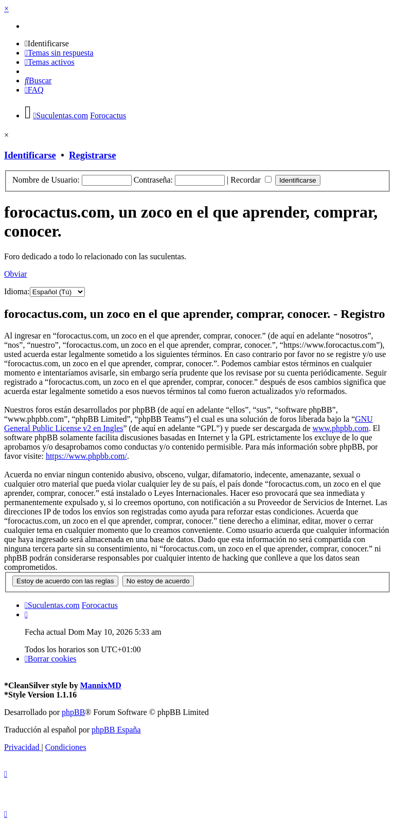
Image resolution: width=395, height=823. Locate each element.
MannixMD (100, 685)
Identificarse (30, 155)
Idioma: (17, 291)
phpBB (73, 712)
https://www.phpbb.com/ (86, 456)
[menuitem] (47, 43)
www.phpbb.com (340, 428)
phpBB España (116, 729)
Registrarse (92, 155)
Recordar (251, 179)
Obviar (15, 274)
